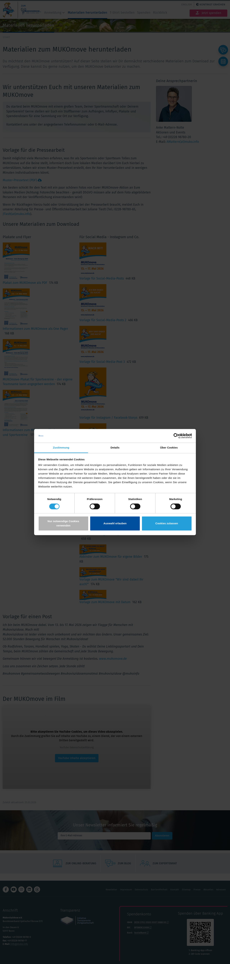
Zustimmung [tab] (61, 447)
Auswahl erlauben (115, 523)
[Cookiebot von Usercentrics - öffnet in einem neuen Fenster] (176, 435)
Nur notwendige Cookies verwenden (63, 523)
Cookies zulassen (166, 523)
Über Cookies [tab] (169, 447)
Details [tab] (115, 447)
